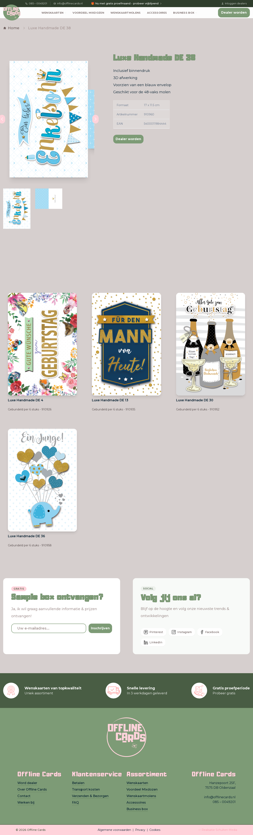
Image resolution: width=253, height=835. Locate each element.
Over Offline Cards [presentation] (32, 789)
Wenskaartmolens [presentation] (141, 796)
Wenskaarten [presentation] (137, 783)
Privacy (140, 830)
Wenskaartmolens (125, 12)
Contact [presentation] (23, 796)
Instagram (182, 632)
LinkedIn (153, 642)
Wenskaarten (53, 12)
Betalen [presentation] (78, 783)
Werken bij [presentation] (25, 802)
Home (11, 28)
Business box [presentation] (137, 809)
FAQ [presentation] (75, 802)
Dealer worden (234, 12)
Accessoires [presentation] (136, 802)
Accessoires (157, 12)
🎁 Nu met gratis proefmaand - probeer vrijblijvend (126, 3)
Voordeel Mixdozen (88, 12)
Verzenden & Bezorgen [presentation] (90, 796)
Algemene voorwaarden (114, 830)
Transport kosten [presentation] (86, 789)
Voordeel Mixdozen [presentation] (142, 789)
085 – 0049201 (36, 3)
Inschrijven (100, 628)
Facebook (209, 632)
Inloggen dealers (234, 3)
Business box (183, 12)
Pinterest (153, 632)
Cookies (154, 830)
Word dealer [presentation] (27, 783)
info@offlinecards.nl (68, 3)
